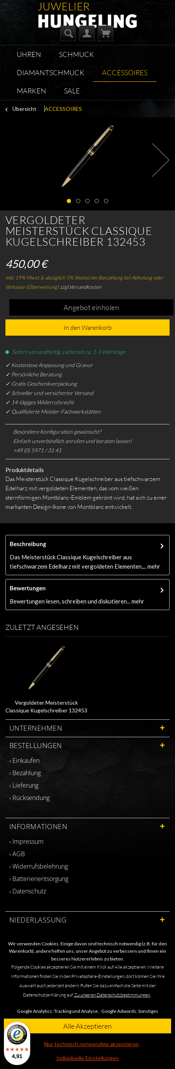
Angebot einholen (92, 307)
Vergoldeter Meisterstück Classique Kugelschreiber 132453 (46, 706)
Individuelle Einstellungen (87, 1058)
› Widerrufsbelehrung (38, 866)
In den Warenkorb (88, 327)
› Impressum (26, 841)
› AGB (17, 854)
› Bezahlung (25, 773)
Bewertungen (28, 588)
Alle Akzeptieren (87, 1026)
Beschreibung (28, 543)
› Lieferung (23, 785)
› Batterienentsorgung (38, 878)
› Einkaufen (24, 760)
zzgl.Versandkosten (80, 287)
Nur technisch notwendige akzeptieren (91, 1044)
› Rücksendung (29, 797)
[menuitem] (68, 33)
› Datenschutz (27, 891)
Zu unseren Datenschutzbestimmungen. (112, 995)
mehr (153, 566)
